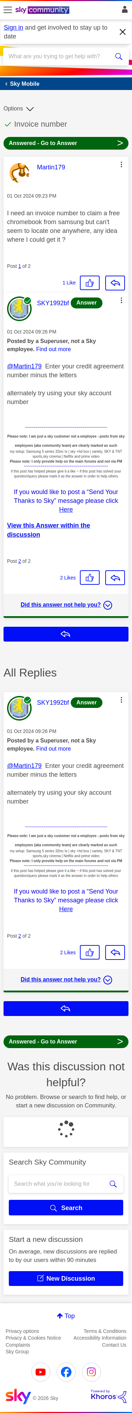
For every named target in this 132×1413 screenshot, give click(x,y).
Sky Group (17, 1351)
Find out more (53, 349)
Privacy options (22, 1331)
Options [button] (13, 109)
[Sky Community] (43, 10)
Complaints (18, 1345)
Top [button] (69, 1315)
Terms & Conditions (105, 1331)
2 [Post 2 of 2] (19, 561)
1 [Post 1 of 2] (19, 266)
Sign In (123, 11)
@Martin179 (24, 366)
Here (66, 509)
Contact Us (114, 1345)
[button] (121, 164)
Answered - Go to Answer (66, 143)
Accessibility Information (100, 1338)
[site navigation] (8, 10)
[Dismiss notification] (122, 32)
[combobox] (59, 56)
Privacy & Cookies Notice (33, 1338)
